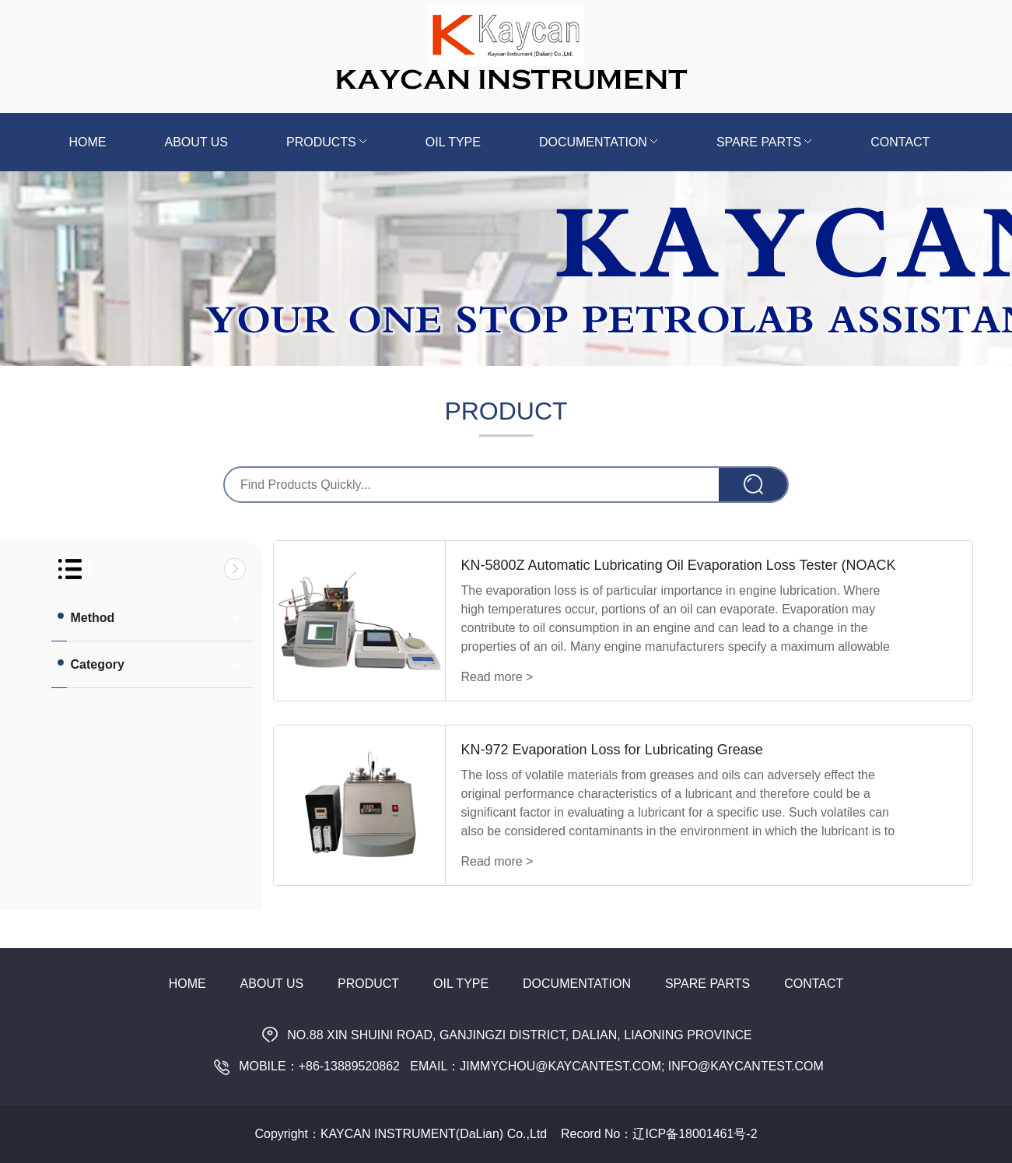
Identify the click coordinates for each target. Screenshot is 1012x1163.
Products (326, 142)
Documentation (598, 142)
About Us (272, 983)
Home (88, 142)
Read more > (497, 676)
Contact (900, 142)
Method (85, 617)
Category (89, 664)
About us (197, 142)
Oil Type (453, 142)
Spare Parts (764, 142)
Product (368, 983)
